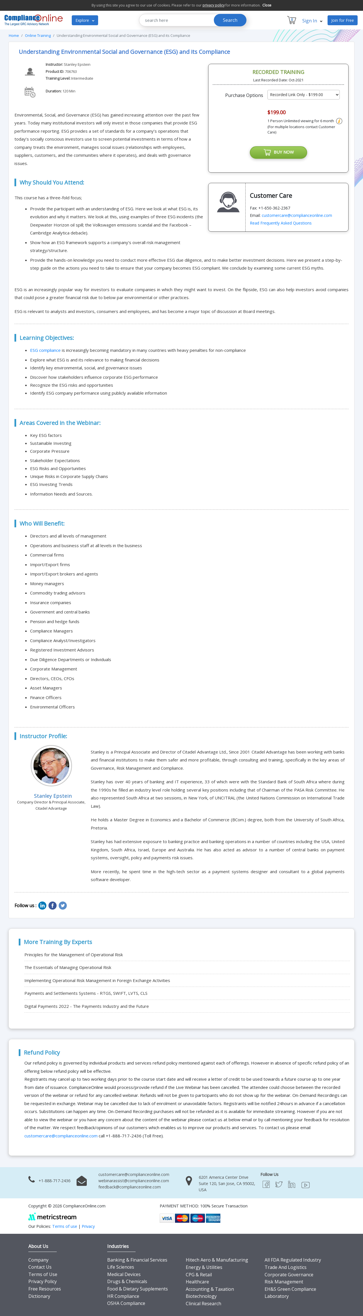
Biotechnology (201, 1296)
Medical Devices (124, 1274)
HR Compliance (123, 1296)
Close (266, 5)
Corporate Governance (289, 1274)
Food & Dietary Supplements (137, 1289)
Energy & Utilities (204, 1267)
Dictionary (39, 1296)
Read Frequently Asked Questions (281, 223)
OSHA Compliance (126, 1303)
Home (14, 35)
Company (38, 1260)
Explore (84, 20)
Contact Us (40, 1267)
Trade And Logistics (286, 1267)
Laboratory (277, 1296)
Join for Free (342, 20)
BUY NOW (278, 152)
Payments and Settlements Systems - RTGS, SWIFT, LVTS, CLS (85, 993)
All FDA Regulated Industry (293, 1260)
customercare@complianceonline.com (297, 215)
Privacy (88, 1226)
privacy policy (213, 5)
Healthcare (197, 1282)
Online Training (38, 35)
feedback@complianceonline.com (129, 1187)
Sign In (312, 21)
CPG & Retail (199, 1274)
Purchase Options (244, 95)
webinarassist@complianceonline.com (133, 1180)
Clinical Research (203, 1303)
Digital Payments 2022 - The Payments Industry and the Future (86, 1006)
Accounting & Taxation (210, 1289)
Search (230, 20)
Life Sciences (120, 1267)
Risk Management (284, 1282)
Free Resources (44, 1289)
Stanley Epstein (77, 64)
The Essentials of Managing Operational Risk (67, 967)
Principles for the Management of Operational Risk (73, 954)
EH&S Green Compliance (290, 1289)
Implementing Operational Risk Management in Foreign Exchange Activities (97, 980)
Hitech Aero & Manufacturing (217, 1260)
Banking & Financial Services (137, 1260)
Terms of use (64, 1226)
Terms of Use (42, 1274)
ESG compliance (45, 350)
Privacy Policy (42, 1281)
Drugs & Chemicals (127, 1281)
